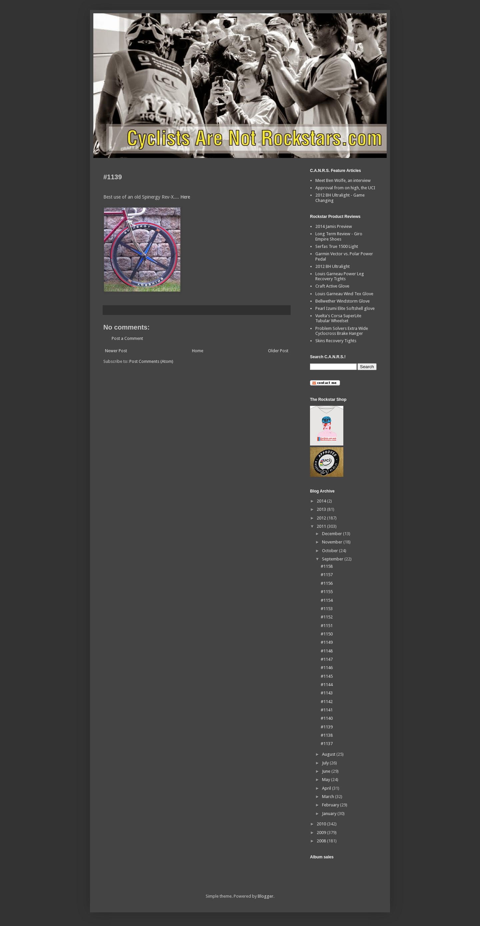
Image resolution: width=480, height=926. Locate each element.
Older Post (278, 350)
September (333, 558)
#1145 (327, 676)
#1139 (327, 726)
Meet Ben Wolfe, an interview (343, 180)
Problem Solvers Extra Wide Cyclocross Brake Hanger (341, 331)
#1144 (327, 684)
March (328, 796)
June (326, 771)
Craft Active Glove (332, 286)
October (330, 550)
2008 (322, 840)
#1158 (327, 566)
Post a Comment (127, 338)
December (332, 533)
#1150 (327, 633)
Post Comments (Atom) (151, 361)
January (329, 813)
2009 (322, 832)
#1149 (327, 642)
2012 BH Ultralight (332, 266)
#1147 (327, 659)
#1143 (327, 692)
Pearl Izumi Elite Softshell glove (345, 308)
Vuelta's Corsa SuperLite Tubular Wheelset (338, 318)
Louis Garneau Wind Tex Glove (344, 293)
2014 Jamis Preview (333, 226)
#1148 (327, 650)
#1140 (327, 718)
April (327, 788)
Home (197, 350)
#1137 (327, 743)
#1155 (327, 591)
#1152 (327, 616)
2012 (322, 517)
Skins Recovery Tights (335, 340)
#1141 (327, 709)
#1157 (327, 574)
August (329, 754)
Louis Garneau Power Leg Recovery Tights (339, 276)
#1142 (327, 701)
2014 (322, 500)
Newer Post (116, 350)
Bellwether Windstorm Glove (342, 301)
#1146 (327, 667)
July (326, 762)
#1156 (327, 583)
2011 (322, 526)
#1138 (327, 735)
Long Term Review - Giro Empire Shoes (338, 236)
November (332, 541)
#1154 (327, 600)
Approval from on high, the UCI (345, 187)
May (326, 779)
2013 (322, 509)
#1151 (327, 625)
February (331, 804)
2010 (322, 823)
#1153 (327, 608)
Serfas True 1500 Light (336, 246)
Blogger (265, 896)
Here (185, 197)
